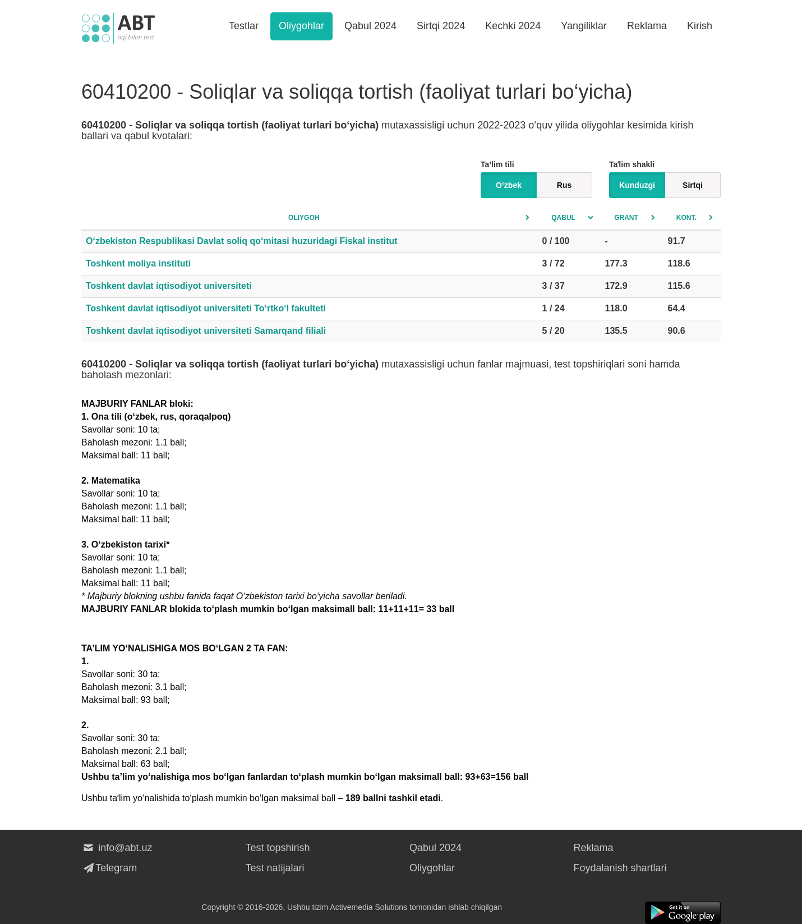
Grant (626, 218)
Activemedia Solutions (368, 907)
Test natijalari (275, 868)
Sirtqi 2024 (441, 25)
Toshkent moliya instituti (138, 263)
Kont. (686, 218)
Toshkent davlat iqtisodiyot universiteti (169, 286)
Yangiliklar (584, 25)
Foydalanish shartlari (620, 868)
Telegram (109, 868)
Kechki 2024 (513, 25)
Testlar (244, 25)
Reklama (647, 25)
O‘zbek (509, 185)
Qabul (563, 218)
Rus (564, 185)
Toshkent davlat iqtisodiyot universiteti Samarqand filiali (206, 330)
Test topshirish (278, 847)
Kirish (699, 25)
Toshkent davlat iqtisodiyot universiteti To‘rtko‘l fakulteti (206, 308)
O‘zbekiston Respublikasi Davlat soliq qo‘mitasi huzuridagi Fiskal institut (242, 241)
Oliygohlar (301, 25)
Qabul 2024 (370, 25)
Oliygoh (303, 218)
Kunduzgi (637, 185)
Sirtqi (693, 185)
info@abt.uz (117, 847)
